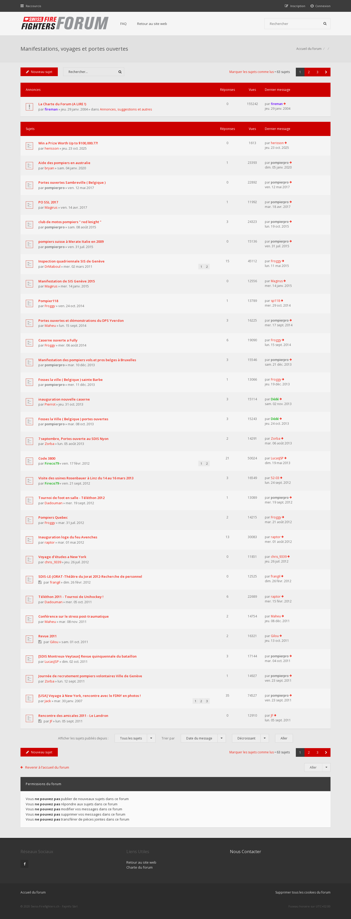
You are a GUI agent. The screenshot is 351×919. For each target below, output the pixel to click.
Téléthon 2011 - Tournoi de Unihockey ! (71, 596)
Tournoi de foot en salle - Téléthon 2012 (71, 497)
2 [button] (309, 72)
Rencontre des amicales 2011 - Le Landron (73, 715)
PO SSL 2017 (48, 202)
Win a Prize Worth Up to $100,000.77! (68, 143)
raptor (50, 542)
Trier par (194, 738)
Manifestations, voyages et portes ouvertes (74, 48)
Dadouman (54, 503)
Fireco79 (52, 463)
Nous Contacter (245, 851)
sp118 (275, 300)
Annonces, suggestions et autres (126, 109)
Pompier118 (48, 300)
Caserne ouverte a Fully (58, 340)
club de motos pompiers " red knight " (69, 221)
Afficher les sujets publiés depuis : (107, 738)
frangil (55, 582)
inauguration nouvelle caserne (64, 399)
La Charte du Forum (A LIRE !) (62, 104)
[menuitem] (321, 6)
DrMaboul (52, 266)
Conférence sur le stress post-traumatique (73, 616)
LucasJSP (277, 458)
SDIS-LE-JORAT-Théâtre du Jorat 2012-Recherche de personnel (90, 576)
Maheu (50, 325)
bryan (49, 168)
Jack (48, 701)
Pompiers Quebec (53, 517)
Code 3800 (46, 458)
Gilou (54, 641)
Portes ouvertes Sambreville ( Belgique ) (72, 182)
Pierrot (50, 404)
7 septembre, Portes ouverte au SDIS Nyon (73, 438)
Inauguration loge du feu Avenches (67, 537)
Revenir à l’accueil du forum (47, 767)
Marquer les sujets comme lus (251, 72)
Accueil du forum (33, 892)
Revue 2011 (47, 636)
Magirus (51, 207)
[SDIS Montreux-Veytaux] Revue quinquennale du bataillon (87, 656)
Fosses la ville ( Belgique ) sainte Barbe (70, 379)
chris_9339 (53, 562)
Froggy (276, 261)
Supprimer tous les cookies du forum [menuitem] (303, 892)
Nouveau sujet (39, 72)
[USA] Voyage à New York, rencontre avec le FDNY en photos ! (89, 695)
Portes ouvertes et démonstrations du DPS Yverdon (81, 320)
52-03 (275, 478)
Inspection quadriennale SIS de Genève (71, 261)
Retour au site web (152, 23)
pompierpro (280, 162)
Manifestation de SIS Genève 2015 (66, 281)
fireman (51, 109)
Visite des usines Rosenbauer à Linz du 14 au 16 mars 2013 (85, 478)
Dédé (275, 399)
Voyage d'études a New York (62, 556)
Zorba (49, 443)
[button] (326, 72)
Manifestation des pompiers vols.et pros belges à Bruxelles (87, 360)
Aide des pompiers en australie (64, 162)
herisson (52, 148)
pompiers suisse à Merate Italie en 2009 (71, 241)
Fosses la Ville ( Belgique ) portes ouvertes (73, 419)
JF (51, 721)
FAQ (123, 23)
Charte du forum (139, 867)
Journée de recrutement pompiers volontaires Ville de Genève (90, 676)
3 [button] (317, 72)
